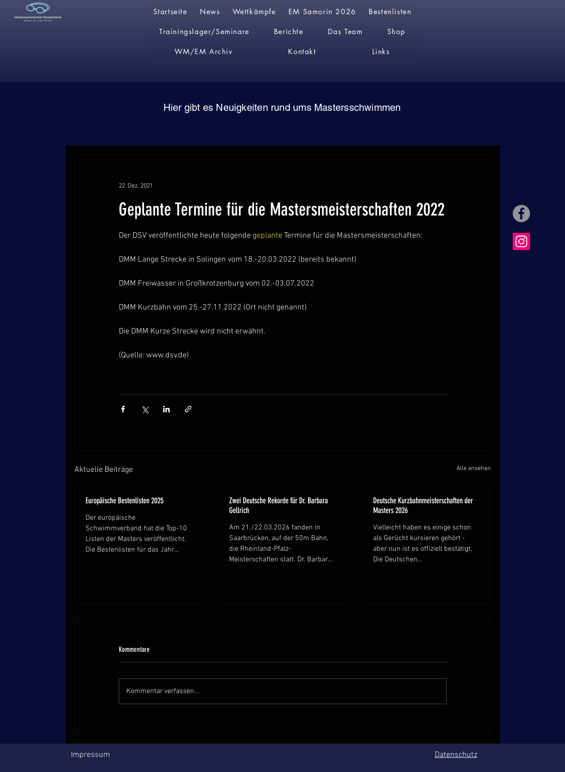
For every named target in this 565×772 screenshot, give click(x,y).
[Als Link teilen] (188, 409)
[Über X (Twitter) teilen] (144, 409)
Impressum (90, 755)
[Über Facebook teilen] (123, 409)
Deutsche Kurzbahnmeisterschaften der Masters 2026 (423, 505)
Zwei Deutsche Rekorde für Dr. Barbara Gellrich (278, 505)
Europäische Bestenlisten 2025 (125, 501)
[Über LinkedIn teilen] (166, 409)
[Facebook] (521, 213)
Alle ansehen (473, 468)
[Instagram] (521, 241)
